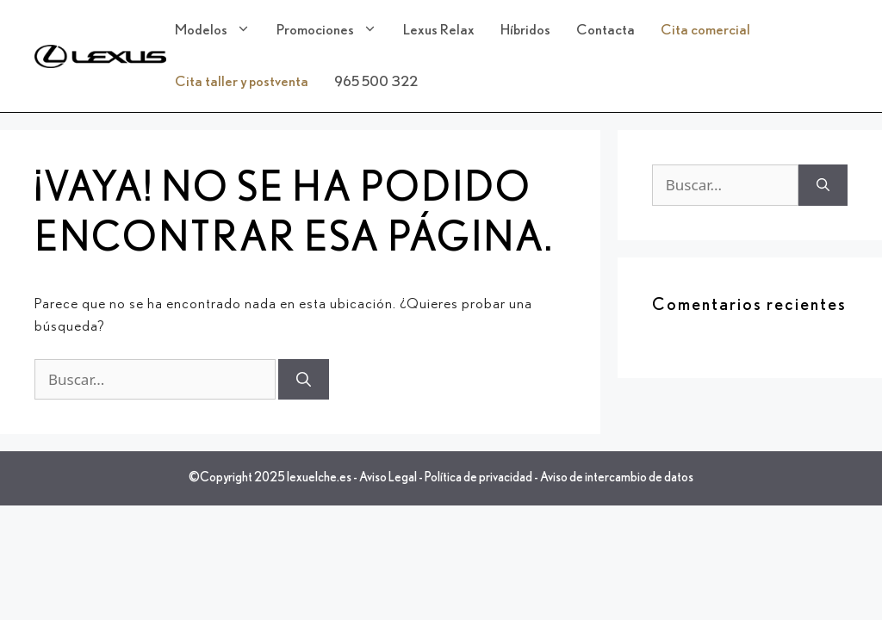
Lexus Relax (439, 29)
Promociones (335, 30)
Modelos (221, 30)
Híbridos (525, 29)
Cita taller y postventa (241, 81)
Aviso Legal (388, 477)
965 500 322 (376, 81)
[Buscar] (303, 379)
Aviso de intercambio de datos (616, 477)
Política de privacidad (478, 477)
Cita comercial (705, 29)
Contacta (605, 29)
